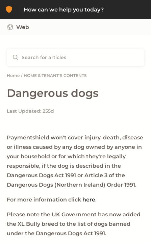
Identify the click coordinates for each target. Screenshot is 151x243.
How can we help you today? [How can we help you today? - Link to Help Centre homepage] (64, 9)
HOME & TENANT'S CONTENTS (55, 75)
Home (13, 75)
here (88, 199)
